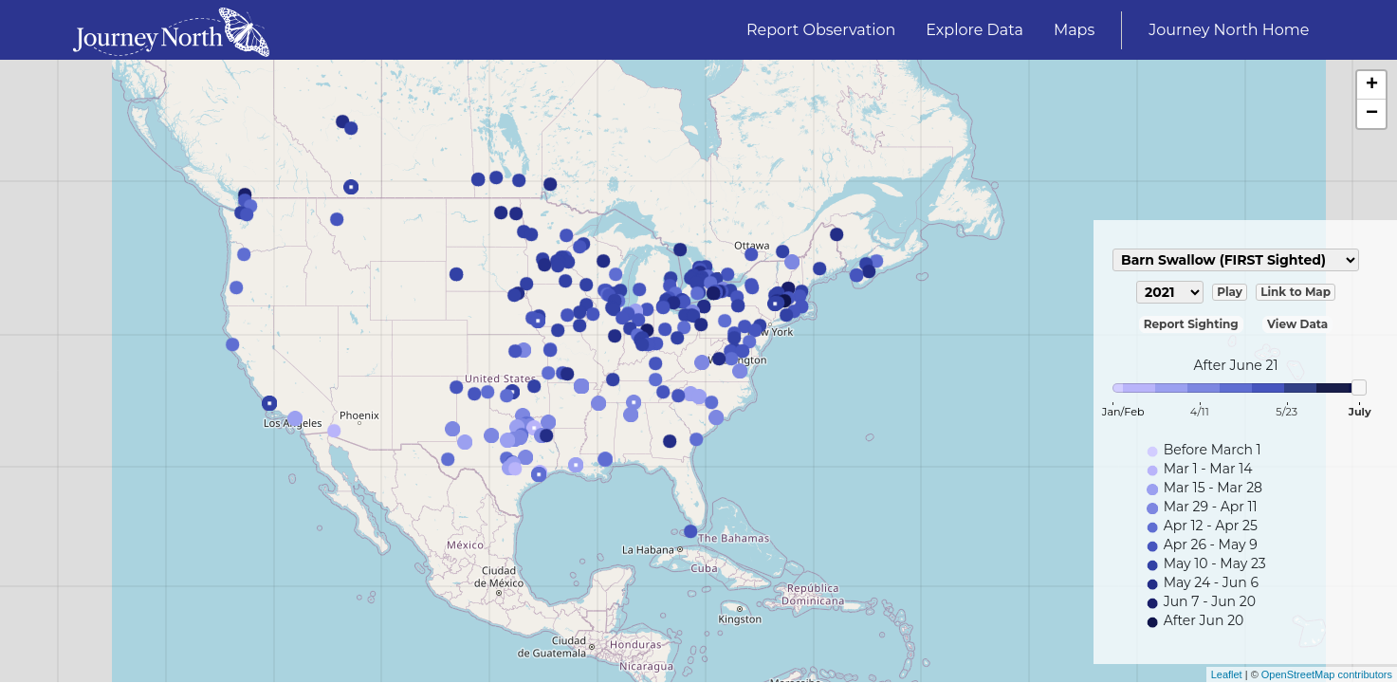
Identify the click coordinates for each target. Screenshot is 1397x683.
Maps (1074, 30)
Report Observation (820, 30)
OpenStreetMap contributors (1326, 674)
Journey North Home (1229, 30)
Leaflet (1226, 674)
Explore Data (974, 30)
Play (1229, 292)
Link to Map (1295, 292)
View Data (1297, 324)
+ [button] (1372, 85)
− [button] (1372, 114)
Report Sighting (1191, 324)
